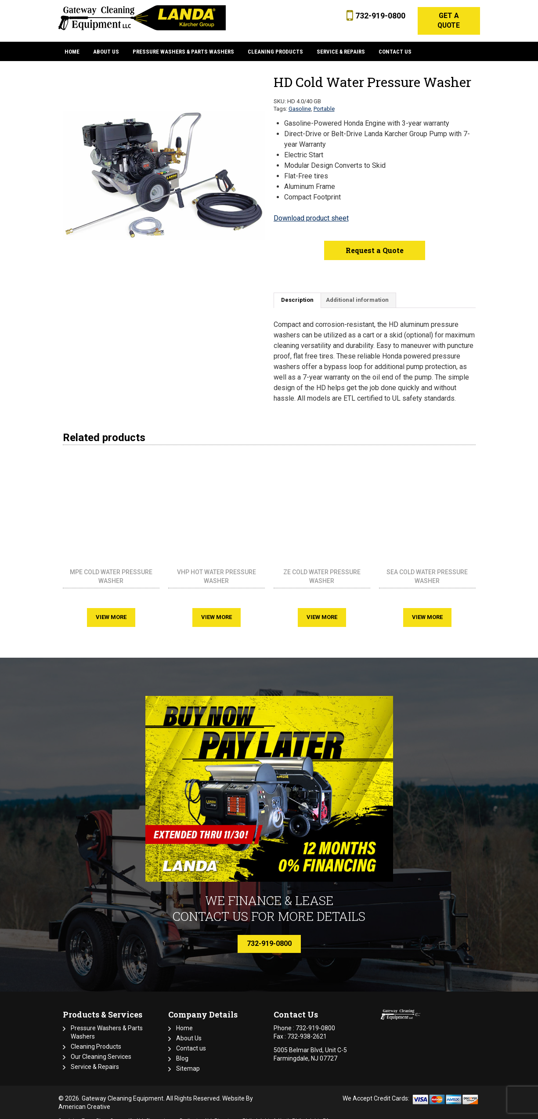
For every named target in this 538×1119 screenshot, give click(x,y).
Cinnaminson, (162, 1112)
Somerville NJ (126, 1112)
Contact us (191, 1040)
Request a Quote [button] (375, 242)
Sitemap (188, 1060)
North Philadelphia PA (303, 1112)
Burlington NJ (196, 1112)
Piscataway (227, 1112)
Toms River (95, 1112)
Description (297, 292)
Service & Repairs (95, 1058)
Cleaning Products (96, 1038)
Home (184, 1020)
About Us (189, 1030)
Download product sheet (311, 210)
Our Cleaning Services (101, 1048)
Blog (182, 1050)
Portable (324, 101)
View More (111, 609)
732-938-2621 (307, 1028)
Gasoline (300, 101)
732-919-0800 (379, 15)
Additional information (357, 292)
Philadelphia (257, 1112)
